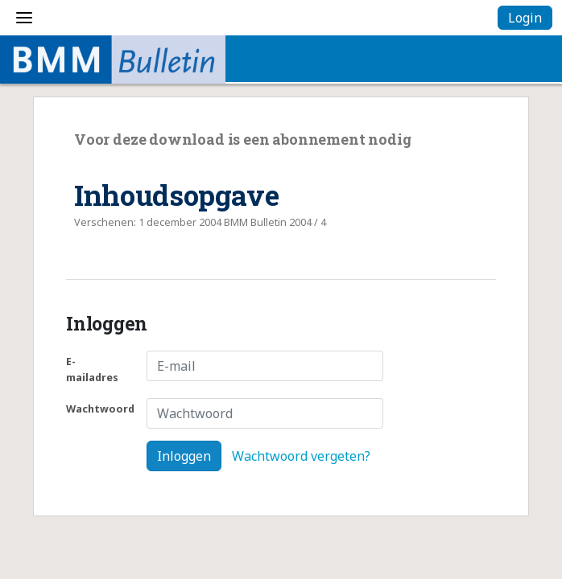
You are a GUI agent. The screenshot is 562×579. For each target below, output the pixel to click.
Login (525, 18)
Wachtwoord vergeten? (301, 456)
